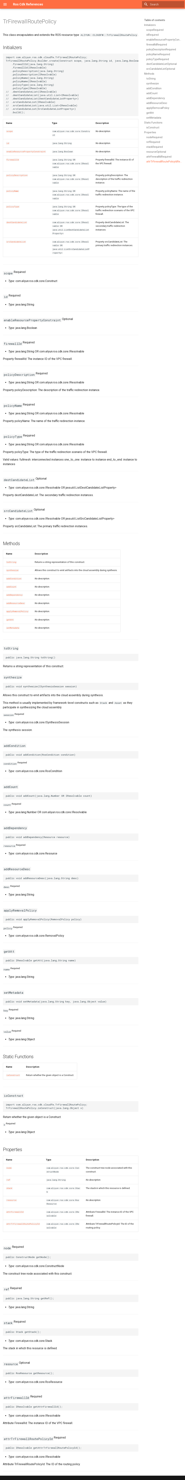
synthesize (12, 570)
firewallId (13, 159)
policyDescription (17, 175)
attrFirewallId (15, 1212)
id (8, 143)
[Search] (163, 4)
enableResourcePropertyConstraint (26, 151)
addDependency (15, 595)
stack (9, 1188)
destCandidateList (17, 222)
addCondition (14, 578)
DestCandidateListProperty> (98, 487)
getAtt (10, 619)
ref (8, 1180)
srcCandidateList (16, 242)
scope (10, 131)
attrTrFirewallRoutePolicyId (23, 1224)
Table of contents (154, 20)
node (9, 1168)
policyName (13, 191)
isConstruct (13, 1075)
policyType (13, 206)
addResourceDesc (16, 603)
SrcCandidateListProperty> (97, 518)
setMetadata (13, 628)
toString (11, 562)
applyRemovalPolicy (17, 611)
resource (11, 1200)
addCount (11, 587)
